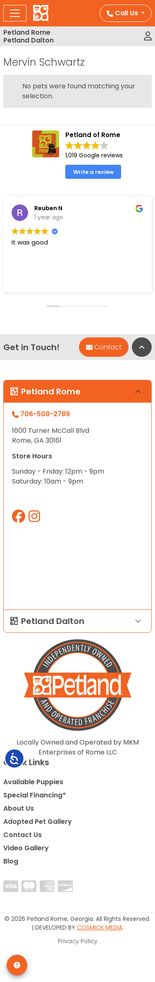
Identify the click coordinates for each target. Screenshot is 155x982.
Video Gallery (26, 848)
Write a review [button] (93, 172)
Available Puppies (33, 782)
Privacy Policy (78, 941)
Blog (10, 861)
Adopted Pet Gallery (37, 821)
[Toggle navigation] (14, 13)
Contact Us (22, 835)
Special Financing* (34, 795)
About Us (18, 808)
